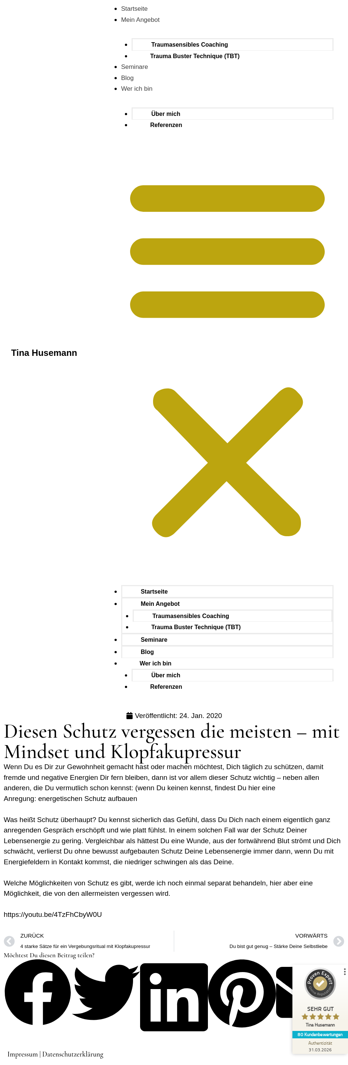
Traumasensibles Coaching (189, 44)
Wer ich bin (137, 88)
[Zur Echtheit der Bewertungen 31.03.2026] (320, 1046)
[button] (227, 356)
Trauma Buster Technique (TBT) (195, 56)
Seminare (134, 66)
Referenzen (166, 125)
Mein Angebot (140, 19)
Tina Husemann (44, 353)
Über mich (165, 114)
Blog (127, 77)
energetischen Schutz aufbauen (87, 798)
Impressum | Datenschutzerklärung (55, 1054)
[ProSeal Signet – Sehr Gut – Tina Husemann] (320, 999)
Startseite (134, 8)
